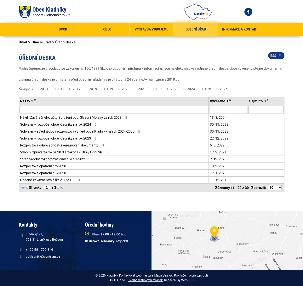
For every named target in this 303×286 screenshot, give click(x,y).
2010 (44, 89)
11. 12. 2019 (219, 180)
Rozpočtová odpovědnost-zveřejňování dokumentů (63, 145)
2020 (125, 89)
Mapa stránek (163, 275)
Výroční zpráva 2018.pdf (162, 79)
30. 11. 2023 (219, 124)
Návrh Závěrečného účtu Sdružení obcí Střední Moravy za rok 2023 (74, 117)
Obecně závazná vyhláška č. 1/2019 (51, 180)
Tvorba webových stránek (145, 280)
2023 (174, 89)
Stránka (35, 187)
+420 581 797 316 (39, 249)
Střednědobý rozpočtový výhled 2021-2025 (56, 159)
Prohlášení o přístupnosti (191, 275)
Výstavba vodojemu (152, 29)
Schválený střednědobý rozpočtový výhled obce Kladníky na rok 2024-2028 (80, 131)
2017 (76, 89)
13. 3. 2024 (218, 117)
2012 (60, 89)
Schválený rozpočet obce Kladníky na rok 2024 (59, 124)
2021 (142, 89)
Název (26, 101)
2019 (109, 89)
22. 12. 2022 (219, 138)
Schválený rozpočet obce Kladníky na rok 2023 (59, 138)
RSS (276, 55)
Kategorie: (26, 88)
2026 (223, 89)
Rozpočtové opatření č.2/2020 (46, 166)
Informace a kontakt (240, 29)
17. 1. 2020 (218, 173)
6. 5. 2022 (217, 145)
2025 (207, 89)
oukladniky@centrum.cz (43, 256)
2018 (93, 89)
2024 (191, 89)
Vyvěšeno (219, 101)
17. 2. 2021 (218, 152)
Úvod (63, 29)
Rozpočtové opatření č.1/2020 (46, 173)
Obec (107, 29)
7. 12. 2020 (218, 159)
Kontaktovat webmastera (136, 275)
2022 (158, 89)
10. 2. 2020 (218, 166)
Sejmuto (257, 101)
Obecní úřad (196, 29)
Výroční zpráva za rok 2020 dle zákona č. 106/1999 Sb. (65, 152)
